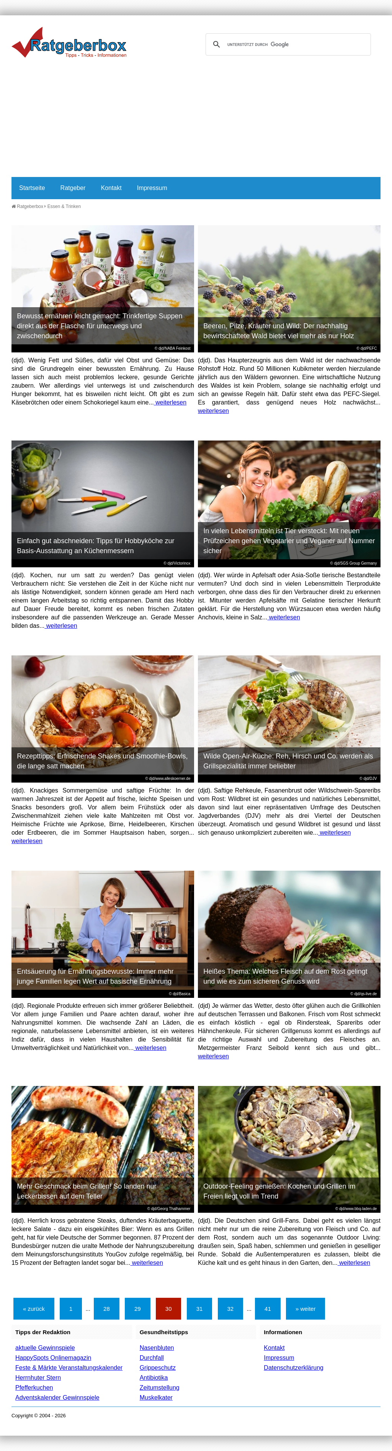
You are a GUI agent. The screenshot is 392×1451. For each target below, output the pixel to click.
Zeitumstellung (160, 1387)
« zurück (34, 1308)
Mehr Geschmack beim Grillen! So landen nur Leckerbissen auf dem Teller (86, 1191)
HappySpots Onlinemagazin (53, 1357)
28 (106, 1308)
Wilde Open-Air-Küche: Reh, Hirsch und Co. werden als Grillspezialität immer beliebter (288, 761)
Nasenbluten (157, 1348)
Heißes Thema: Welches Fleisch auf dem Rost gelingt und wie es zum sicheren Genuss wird (285, 976)
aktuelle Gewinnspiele (45, 1348)
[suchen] (287, 44)
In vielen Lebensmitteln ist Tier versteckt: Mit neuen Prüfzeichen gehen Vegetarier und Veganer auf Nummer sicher (289, 541)
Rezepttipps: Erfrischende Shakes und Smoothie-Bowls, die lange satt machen (102, 761)
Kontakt (111, 188)
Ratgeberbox (27, 206)
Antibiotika (154, 1377)
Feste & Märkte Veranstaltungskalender (68, 1367)
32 (230, 1308)
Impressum (152, 188)
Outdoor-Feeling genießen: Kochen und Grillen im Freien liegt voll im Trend (279, 1191)
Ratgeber (73, 188)
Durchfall (152, 1357)
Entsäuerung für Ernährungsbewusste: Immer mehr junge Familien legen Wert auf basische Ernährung (95, 976)
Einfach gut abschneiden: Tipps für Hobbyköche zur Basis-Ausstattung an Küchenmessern (95, 546)
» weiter (306, 1308)
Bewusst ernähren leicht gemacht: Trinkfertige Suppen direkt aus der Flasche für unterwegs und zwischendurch (99, 326)
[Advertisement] (196, 119)
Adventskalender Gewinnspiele (57, 1397)
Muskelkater (156, 1397)
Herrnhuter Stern (38, 1377)
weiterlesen (170, 402)
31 (199, 1308)
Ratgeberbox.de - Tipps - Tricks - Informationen (68, 42)
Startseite (32, 188)
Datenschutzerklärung (293, 1367)
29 (137, 1308)
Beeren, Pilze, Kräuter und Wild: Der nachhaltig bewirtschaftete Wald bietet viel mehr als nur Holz (278, 331)
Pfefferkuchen (34, 1387)
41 (268, 1308)
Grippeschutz (158, 1367)
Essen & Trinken (64, 206)
